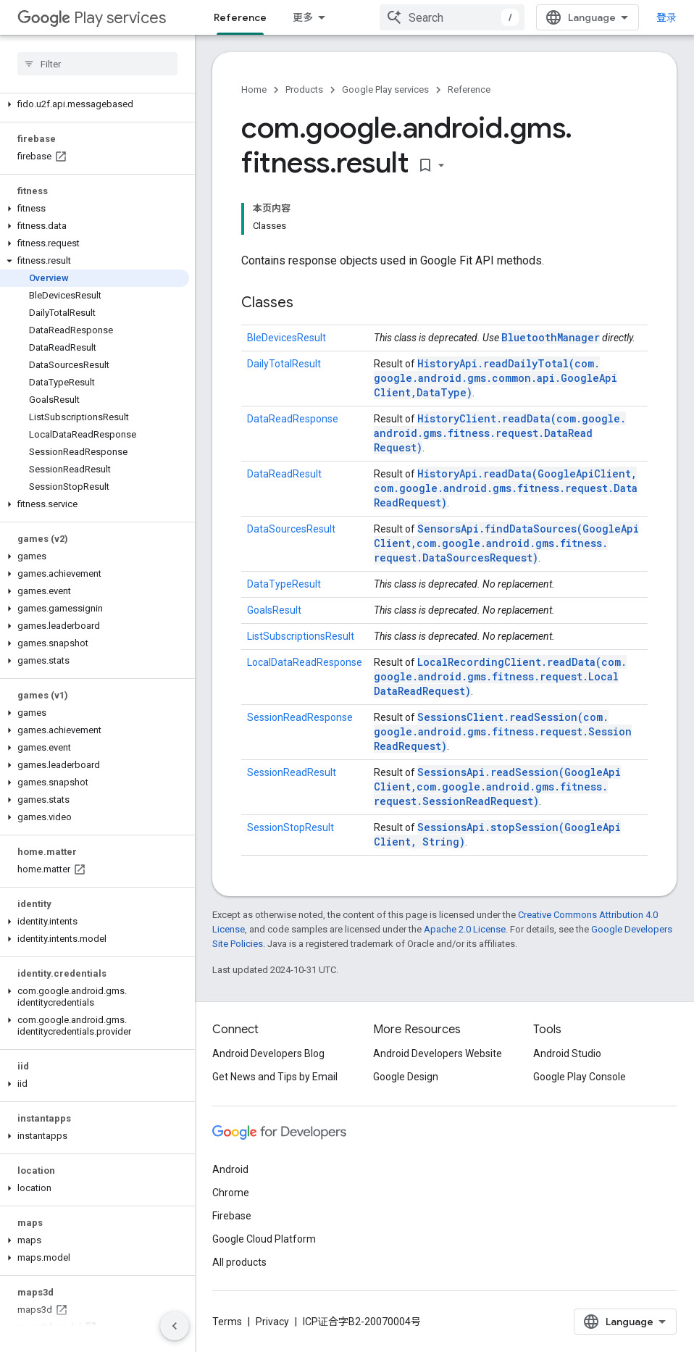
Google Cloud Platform (264, 1239)
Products (304, 89)
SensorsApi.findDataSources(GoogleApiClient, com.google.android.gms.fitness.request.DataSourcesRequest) (506, 543)
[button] (94, 104)
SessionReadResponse (300, 717)
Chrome (230, 1192)
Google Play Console (579, 1076)
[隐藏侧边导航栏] (174, 1325)
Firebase (231, 1216)
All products (239, 1262)
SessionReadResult (291, 772)
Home (254, 89)
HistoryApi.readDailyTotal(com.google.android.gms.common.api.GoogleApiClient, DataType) (495, 377)
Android (230, 1169)
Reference (469, 89)
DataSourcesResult (291, 529)
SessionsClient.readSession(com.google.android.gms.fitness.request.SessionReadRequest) (503, 731)
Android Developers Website (437, 1053)
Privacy (272, 1321)
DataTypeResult (284, 584)
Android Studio (567, 1053)
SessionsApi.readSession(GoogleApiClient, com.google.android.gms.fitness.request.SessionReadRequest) (497, 786)
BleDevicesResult (286, 337)
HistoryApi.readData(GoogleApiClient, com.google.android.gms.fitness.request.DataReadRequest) (505, 488)
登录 (666, 17)
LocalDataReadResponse (304, 662)
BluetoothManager (550, 337)
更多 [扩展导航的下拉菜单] (303, 17)
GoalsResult (274, 610)
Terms (227, 1321)
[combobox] (452, 17)
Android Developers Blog (268, 1053)
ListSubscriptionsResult (300, 636)
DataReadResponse (292, 419)
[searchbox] (97, 63)
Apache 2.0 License (465, 929)
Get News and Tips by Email (275, 1076)
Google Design (405, 1076)
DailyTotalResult (284, 364)
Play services (91, 18)
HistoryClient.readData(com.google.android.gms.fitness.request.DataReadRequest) (500, 433)
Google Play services (385, 89)
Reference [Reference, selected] (240, 17)
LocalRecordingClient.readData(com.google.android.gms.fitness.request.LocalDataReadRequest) (500, 676)
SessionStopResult (290, 827)
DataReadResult (284, 474)
